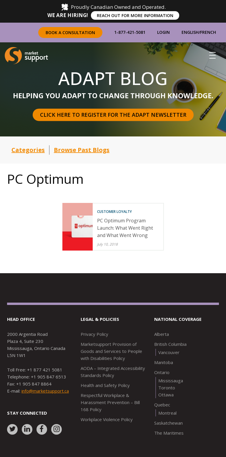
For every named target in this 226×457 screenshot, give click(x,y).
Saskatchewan (168, 423)
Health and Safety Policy (105, 385)
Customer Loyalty (114, 211)
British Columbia (170, 344)
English (190, 32)
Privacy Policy (94, 334)
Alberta (161, 334)
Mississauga (170, 380)
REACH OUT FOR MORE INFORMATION (135, 15)
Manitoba (163, 362)
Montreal (167, 413)
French (208, 32)
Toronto (166, 388)
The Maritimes (169, 433)
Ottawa (166, 395)
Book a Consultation (70, 32)
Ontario (162, 372)
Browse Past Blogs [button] (81, 150)
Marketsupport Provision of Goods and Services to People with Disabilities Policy (111, 351)
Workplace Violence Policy (107, 419)
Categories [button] (28, 150)
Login (163, 32)
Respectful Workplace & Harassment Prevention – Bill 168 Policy (110, 402)
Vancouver (169, 352)
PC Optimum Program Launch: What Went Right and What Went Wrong (125, 227)
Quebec (162, 405)
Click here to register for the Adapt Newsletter (113, 114)
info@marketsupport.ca (45, 391)
